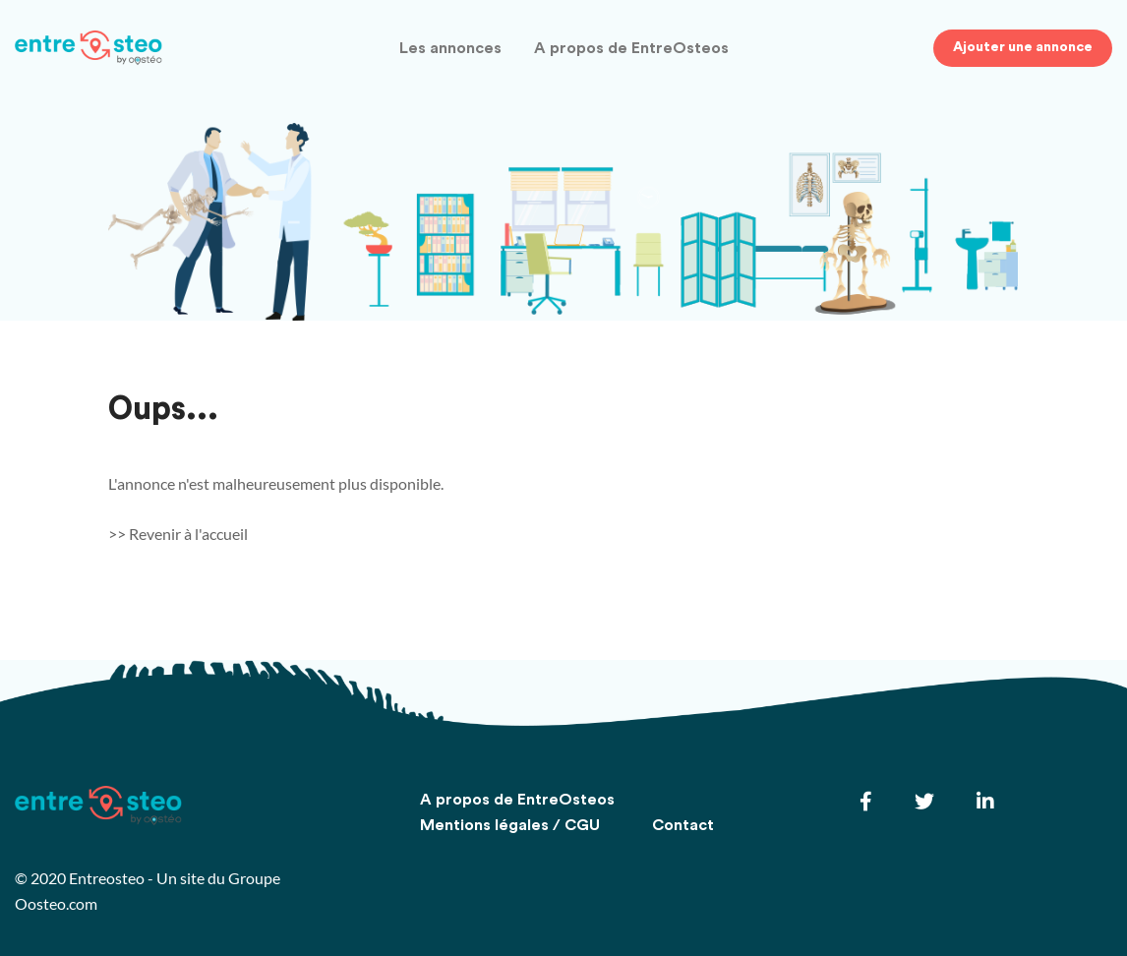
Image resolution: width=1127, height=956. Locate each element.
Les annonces (450, 49)
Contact (683, 825)
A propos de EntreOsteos (631, 49)
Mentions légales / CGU (510, 825)
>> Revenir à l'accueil (178, 533)
